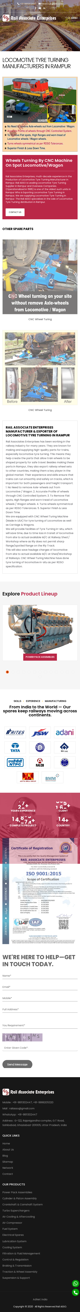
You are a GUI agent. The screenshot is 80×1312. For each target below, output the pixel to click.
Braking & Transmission (17, 1265)
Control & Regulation (15, 1259)
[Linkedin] (44, 8)
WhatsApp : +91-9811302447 (19, 1114)
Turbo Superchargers (15, 1210)
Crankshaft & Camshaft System (22, 1204)
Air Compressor (12, 1223)
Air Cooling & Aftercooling (18, 1217)
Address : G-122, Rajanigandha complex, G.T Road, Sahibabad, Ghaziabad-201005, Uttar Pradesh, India (34, 1123)
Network (7, 1168)
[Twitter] (40, 8)
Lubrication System (14, 1241)
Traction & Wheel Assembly (19, 1272)
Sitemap (7, 1162)
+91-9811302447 (26, 3)
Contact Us (15, 212)
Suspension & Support (16, 1278)
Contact (7, 1174)
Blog (5, 1156)
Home (6, 1143)
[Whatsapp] (75, 1283)
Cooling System (12, 1247)
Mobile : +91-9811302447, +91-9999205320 (27, 1102)
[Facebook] (35, 8)
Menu (71, 18)
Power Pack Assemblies (40, 657)
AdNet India (40, 1299)
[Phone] (75, 1292)
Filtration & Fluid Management (21, 1253)
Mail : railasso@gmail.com (18, 1108)
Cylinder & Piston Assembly (19, 1198)
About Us (8, 1149)
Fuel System (10, 1229)
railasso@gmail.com (50, 3)
